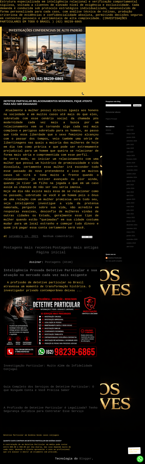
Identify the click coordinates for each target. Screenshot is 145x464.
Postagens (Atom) (59, 262)
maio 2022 (130, 214)
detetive (108, 130)
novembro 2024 (132, 170)
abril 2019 (130, 246)
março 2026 (131, 134)
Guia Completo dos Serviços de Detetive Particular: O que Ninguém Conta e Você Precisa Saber (49, 388)
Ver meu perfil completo (114, 261)
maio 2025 (130, 148)
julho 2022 (130, 210)
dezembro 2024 (132, 166)
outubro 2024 (131, 174)
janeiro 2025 (131, 163)
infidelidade (110, 134)
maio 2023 (130, 206)
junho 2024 (130, 188)
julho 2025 (130, 144)
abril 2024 (130, 195)
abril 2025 (130, 152)
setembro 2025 (132, 141)
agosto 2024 (131, 181)
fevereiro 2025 (132, 159)
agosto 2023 (131, 199)
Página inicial (51, 252)
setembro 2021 (132, 228)
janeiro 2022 (131, 221)
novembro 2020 (132, 239)
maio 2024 (130, 192)
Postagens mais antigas (76, 248)
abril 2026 (130, 130)
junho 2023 (130, 203)
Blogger (85, 458)
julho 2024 (130, 185)
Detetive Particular (115, 258)
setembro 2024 (132, 177)
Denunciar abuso (113, 112)
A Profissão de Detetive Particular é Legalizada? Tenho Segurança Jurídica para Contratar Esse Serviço (51, 409)
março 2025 (131, 155)
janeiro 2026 (131, 137)
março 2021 (131, 232)
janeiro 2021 (131, 236)
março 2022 (131, 217)
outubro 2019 (131, 243)
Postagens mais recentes (27, 248)
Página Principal (111, 119)
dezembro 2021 (132, 225)
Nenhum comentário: (59, 236)
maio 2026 (130, 126)
